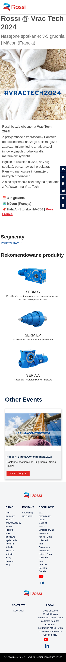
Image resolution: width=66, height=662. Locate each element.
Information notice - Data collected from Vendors (45, 557)
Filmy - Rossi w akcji (10, 561)
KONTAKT (18, 610)
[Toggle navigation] (61, 7)
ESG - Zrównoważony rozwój (13, 523)
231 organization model (45, 516)
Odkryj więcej (18, 473)
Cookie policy (50, 634)
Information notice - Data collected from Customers (45, 540)
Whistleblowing (46, 530)
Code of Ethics (50, 610)
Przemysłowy (10, 242)
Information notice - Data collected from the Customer (50, 621)
